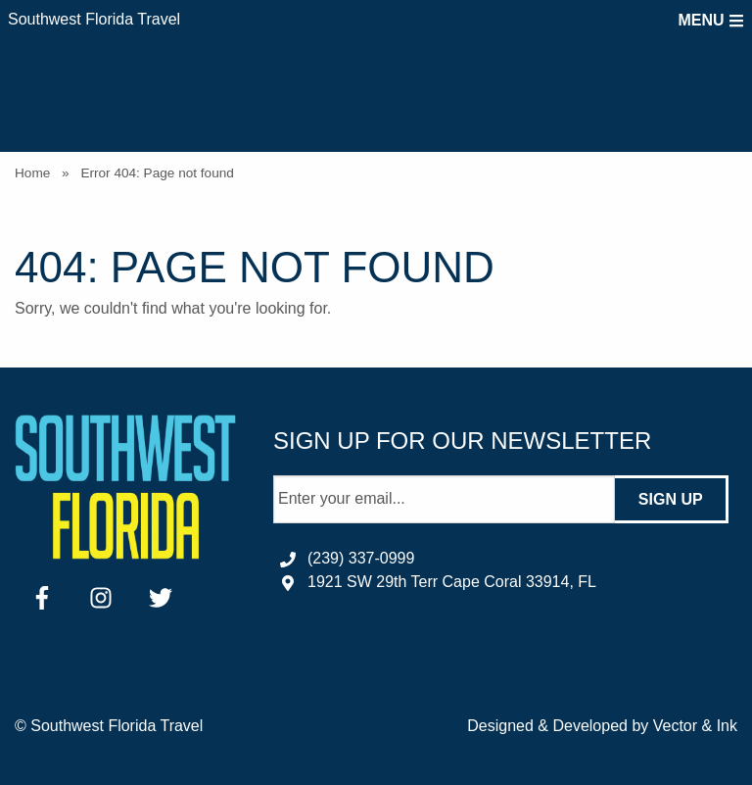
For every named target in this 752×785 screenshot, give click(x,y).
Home (32, 173)
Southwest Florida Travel (94, 19)
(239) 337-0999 (360, 558)
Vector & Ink (695, 725)
